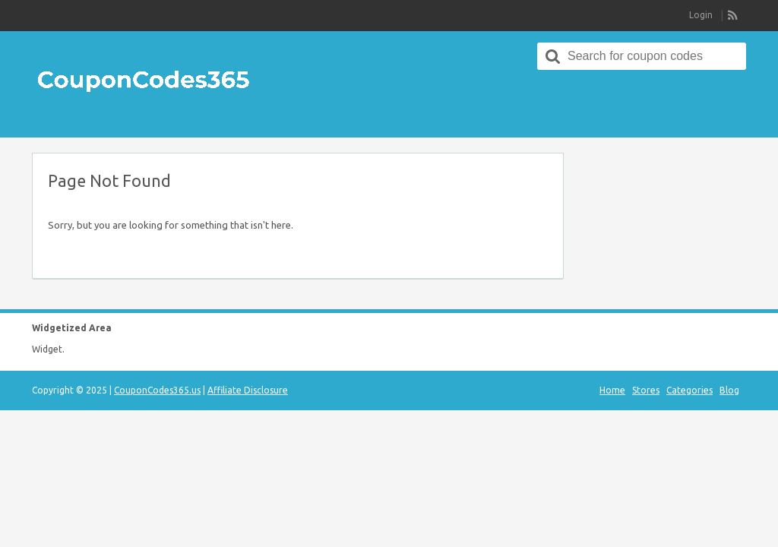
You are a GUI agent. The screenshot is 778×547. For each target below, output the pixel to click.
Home (612, 390)
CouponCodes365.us (157, 390)
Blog (729, 390)
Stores (645, 390)
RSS (733, 16)
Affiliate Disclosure (247, 390)
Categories (689, 390)
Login (701, 15)
